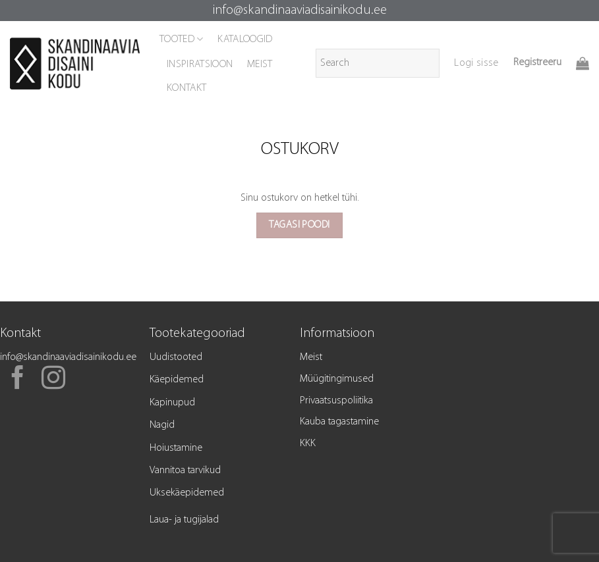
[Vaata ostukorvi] (582, 63)
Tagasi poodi (299, 225)
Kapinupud (172, 402)
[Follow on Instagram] (53, 380)
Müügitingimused (337, 379)
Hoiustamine (176, 448)
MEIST (260, 64)
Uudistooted (176, 357)
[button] (476, 63)
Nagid (162, 425)
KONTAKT (186, 88)
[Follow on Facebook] (18, 380)
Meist (311, 357)
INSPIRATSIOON (200, 64)
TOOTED (181, 39)
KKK (308, 443)
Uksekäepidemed (187, 493)
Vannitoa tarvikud (185, 470)
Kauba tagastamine (339, 422)
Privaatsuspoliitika (336, 401)
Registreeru (537, 62)
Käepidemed (177, 379)
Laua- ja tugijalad (184, 520)
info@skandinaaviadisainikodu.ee (300, 10)
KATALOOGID (244, 39)
